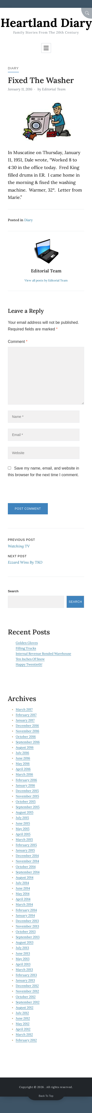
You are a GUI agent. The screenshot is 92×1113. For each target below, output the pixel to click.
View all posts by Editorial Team (46, 280)
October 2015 (26, 801)
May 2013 (22, 959)
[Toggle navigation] (46, 48)
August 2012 (24, 1007)
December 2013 (27, 921)
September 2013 (27, 937)
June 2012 (23, 1018)
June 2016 (23, 758)
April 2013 (23, 964)
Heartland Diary (46, 22)
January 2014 (25, 915)
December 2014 (27, 856)
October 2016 (26, 737)
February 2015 (26, 845)
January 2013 (25, 980)
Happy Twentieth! (29, 664)
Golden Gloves (27, 643)
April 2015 (23, 834)
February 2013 (26, 975)
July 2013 (22, 948)
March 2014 (24, 904)
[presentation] (41, 492)
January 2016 (25, 785)
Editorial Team (54, 89)
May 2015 (22, 829)
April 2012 (23, 1029)
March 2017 (24, 709)
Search (13, 591)
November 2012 (27, 991)
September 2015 (27, 807)
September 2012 (27, 1002)
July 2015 (22, 818)
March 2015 (24, 839)
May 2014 (22, 894)
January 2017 (25, 720)
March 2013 (24, 970)
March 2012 (24, 1034)
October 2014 (26, 867)
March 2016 (24, 774)
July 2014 (22, 883)
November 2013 (27, 926)
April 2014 (23, 899)
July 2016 (22, 753)
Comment (17, 341)
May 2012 (22, 1024)
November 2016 (27, 731)
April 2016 (23, 769)
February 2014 (26, 910)
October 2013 (26, 932)
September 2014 (27, 872)
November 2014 (27, 861)
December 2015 (27, 791)
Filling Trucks (26, 648)
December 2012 (27, 986)
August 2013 (24, 942)
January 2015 (25, 850)
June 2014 (23, 888)
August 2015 (24, 812)
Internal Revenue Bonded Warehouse (43, 654)
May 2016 (23, 764)
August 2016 (25, 747)
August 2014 (24, 877)
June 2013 (23, 953)
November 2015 (27, 796)
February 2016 (26, 780)
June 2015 (23, 823)
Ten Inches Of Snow (30, 659)
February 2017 (26, 715)
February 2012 (26, 1040)
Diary (13, 68)
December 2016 (27, 726)
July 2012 (22, 1013)
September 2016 (28, 742)
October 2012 (26, 997)
